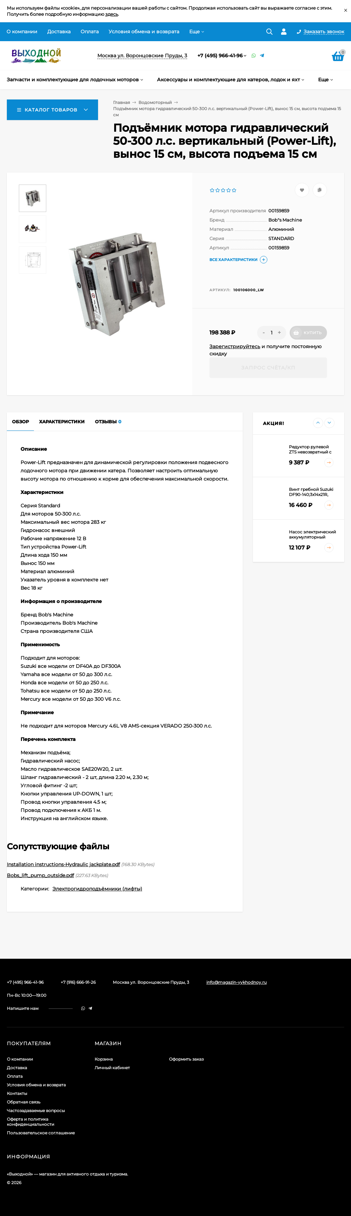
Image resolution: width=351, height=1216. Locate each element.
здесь (111, 14)
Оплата (90, 31)
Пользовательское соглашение (41, 1132)
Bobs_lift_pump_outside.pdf (40, 875)
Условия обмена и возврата (144, 31)
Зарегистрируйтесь (234, 346)
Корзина (104, 1059)
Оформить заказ (186, 1059)
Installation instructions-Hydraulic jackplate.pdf (63, 864)
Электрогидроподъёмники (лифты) (97, 889)
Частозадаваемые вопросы (36, 1110)
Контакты (17, 1093)
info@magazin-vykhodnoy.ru (236, 982)
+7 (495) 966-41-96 (220, 55)
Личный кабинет (112, 1067)
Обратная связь (23, 1102)
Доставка (59, 31)
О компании (22, 31)
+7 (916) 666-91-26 (78, 982)
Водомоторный (155, 102)
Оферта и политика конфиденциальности (30, 1122)
